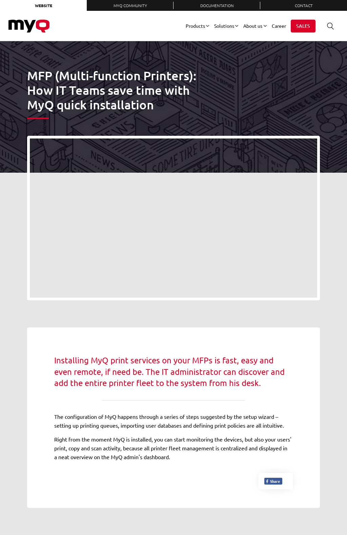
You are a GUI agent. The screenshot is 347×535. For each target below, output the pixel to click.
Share (272, 481)
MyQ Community (130, 5)
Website (43, 5)
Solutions (224, 26)
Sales (303, 26)
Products (195, 26)
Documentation (217, 5)
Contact (304, 5)
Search (328, 25)
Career (279, 26)
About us (252, 26)
